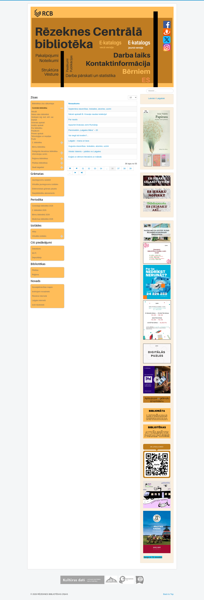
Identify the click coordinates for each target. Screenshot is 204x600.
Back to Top (168, 594)
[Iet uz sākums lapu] (70, 168)
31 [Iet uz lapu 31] (83, 168)
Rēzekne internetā (39, 296)
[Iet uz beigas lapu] (82, 173)
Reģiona (35, 275)
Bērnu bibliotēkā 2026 (41, 215)
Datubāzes (36, 249)
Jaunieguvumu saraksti (41, 180)
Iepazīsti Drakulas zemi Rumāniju (83, 125)
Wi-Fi (34, 253)
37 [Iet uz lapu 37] (118, 168)
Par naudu (73, 119)
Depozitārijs (37, 257)
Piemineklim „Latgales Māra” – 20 (83, 130)
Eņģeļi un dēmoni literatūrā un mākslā (85, 157)
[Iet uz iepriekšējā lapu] (77, 168)
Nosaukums (74, 103)
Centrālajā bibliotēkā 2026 (42, 206)
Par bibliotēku (36, 128)
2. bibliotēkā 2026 (39, 210)
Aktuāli (34, 112)
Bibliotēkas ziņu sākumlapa (43, 104)
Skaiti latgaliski (38, 167)
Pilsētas (35, 270)
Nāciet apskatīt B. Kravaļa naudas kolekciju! (87, 114)
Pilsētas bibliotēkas (40, 163)
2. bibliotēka (37, 142)
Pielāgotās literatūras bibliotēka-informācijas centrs (45, 152)
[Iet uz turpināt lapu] (75, 173)
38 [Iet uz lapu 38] (124, 168)
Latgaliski (161, 98)
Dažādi (34, 120)
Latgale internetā (39, 300)
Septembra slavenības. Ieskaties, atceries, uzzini (89, 109)
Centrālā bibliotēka (39, 108)
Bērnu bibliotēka (38, 147)
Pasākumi (35, 131)
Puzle (33, 139)
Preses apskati (37, 134)
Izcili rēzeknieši (38, 305)
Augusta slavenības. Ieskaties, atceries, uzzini (88, 146)
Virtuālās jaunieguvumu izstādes (45, 184)
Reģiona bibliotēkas (40, 158)
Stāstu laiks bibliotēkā (40, 114)
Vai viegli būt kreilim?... (78, 135)
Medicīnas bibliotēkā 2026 (42, 219)
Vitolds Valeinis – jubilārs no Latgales (84, 151)
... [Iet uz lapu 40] (70, 173)
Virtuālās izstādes (39, 236)
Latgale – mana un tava (78, 141)
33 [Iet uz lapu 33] (95, 168)
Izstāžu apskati (37, 125)
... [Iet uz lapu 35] (107, 168)
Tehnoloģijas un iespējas (41, 136)
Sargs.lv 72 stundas (153, 557)
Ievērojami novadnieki (41, 292)
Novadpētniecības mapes (42, 287)
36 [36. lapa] (112, 168)
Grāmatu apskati (38, 123)
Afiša (34, 232)
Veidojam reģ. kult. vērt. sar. (42, 117)
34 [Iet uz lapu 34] (101, 168)
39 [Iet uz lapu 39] (130, 168)
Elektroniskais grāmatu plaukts (44, 189)
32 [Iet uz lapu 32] (89, 168)
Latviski (151, 98)
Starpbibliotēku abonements (43, 193)
